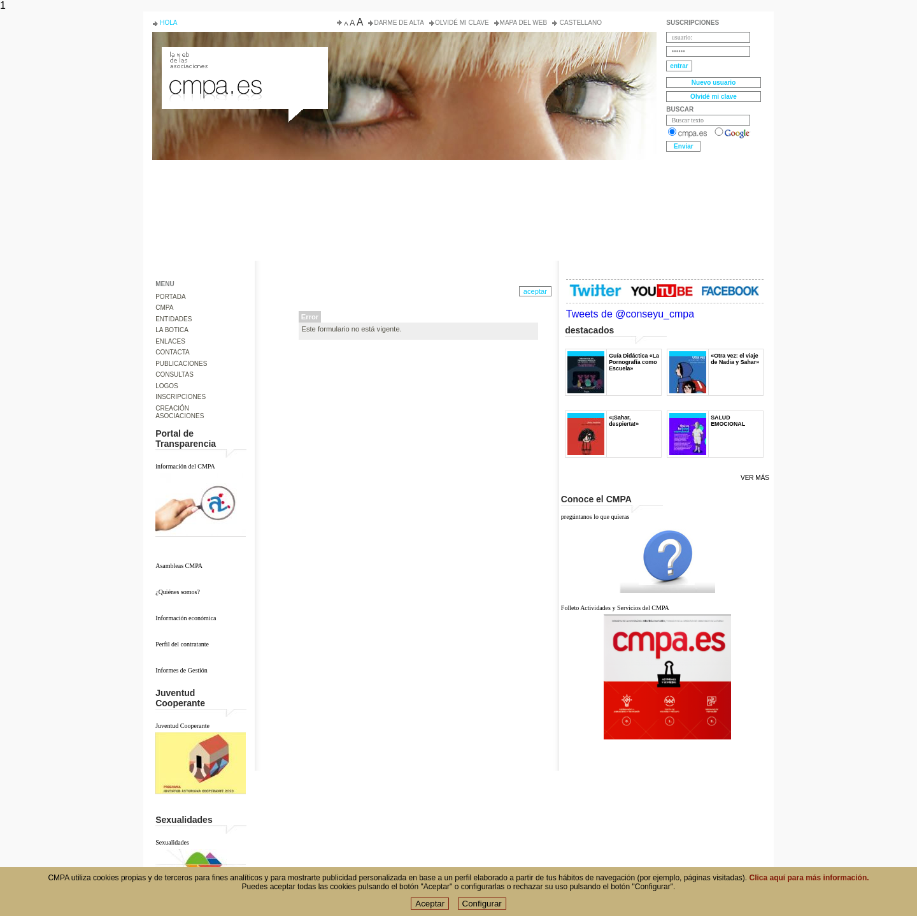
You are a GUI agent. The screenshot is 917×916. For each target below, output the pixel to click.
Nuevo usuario (714, 82)
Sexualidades (172, 842)
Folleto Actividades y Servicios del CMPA (615, 607)
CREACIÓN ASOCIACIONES (179, 412)
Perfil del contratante (182, 644)
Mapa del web (523, 22)
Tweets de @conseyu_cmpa (630, 314)
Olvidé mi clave (462, 22)
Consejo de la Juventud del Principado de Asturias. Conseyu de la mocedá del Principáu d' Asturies (244, 58)
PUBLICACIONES (181, 363)
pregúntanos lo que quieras (595, 516)
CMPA (164, 307)
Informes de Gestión (181, 670)
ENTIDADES (173, 319)
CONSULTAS (174, 374)
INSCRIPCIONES (180, 396)
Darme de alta (399, 22)
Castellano (580, 22)
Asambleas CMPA (179, 565)
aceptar (535, 291)
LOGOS (166, 385)
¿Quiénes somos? (177, 591)
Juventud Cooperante (182, 725)
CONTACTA (172, 352)
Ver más (755, 477)
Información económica (185, 618)
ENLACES (170, 341)
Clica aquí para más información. (809, 885)
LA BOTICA (171, 329)
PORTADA (170, 296)
